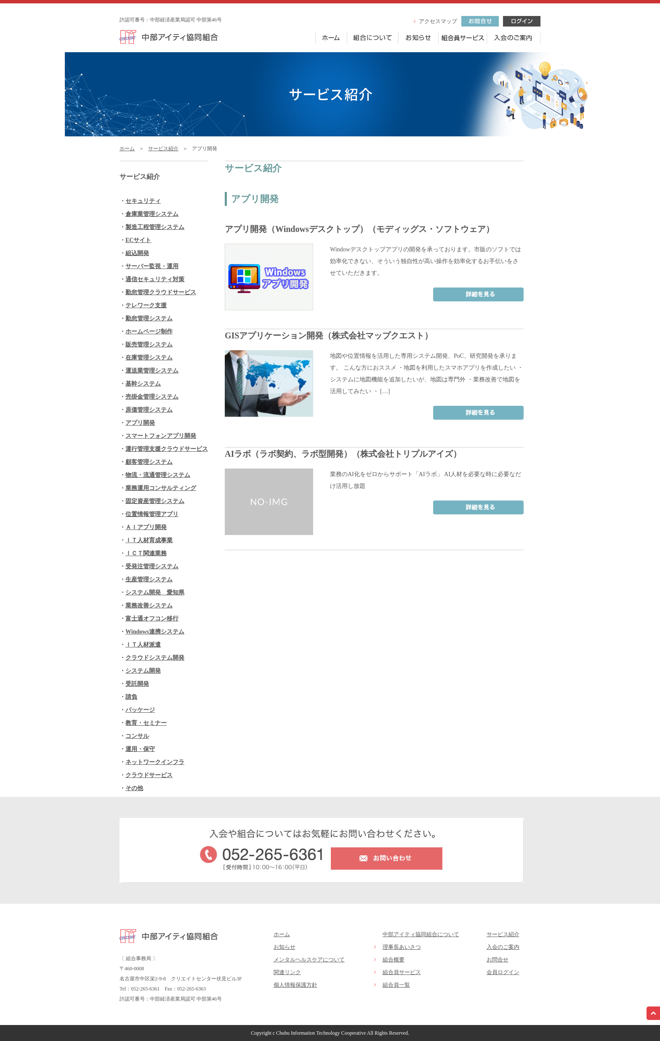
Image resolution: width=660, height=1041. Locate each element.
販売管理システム (149, 344)
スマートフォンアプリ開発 (160, 436)
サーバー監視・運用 (151, 266)
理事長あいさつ (402, 947)
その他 (134, 788)
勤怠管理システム (149, 318)
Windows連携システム (154, 631)
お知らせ (284, 947)
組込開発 (137, 253)
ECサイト (138, 240)
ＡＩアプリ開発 (146, 527)
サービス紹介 (163, 149)
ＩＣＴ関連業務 (146, 553)
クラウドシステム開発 (154, 658)
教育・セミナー (146, 723)
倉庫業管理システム (151, 214)
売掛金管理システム (151, 397)
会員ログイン (503, 972)
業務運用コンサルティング (160, 488)
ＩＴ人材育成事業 (149, 540)
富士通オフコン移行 (151, 618)
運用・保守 (140, 749)
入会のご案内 (503, 947)
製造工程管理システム (154, 227)
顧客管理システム (149, 462)
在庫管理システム (149, 357)
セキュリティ (143, 201)
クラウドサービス (149, 775)
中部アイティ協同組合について (421, 934)
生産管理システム (149, 579)
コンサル (137, 736)
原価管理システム (149, 410)
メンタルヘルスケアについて (309, 959)
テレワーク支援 (146, 305)
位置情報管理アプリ (151, 514)
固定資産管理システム (154, 501)
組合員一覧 (396, 985)
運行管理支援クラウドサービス (166, 449)
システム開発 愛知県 (154, 592)
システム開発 (143, 671)
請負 (131, 697)
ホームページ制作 (149, 331)
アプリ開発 (140, 423)
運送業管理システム (151, 370)
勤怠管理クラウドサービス (160, 292)
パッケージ (140, 710)
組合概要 (394, 959)
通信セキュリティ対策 (154, 279)
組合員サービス (402, 972)
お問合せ (497, 959)
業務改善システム (149, 605)
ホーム (127, 149)
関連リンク (287, 972)
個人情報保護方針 (295, 985)
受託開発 (137, 684)
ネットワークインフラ (154, 762)
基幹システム (143, 384)
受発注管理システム (151, 566)
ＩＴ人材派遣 (143, 645)
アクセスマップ (438, 21)
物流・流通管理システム (157, 475)
